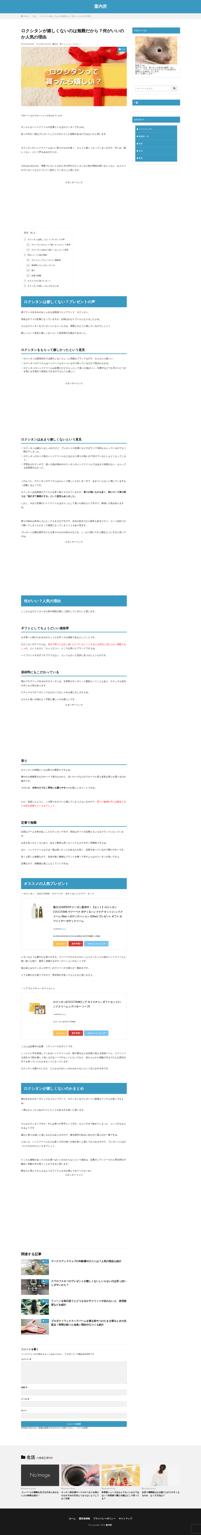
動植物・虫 (144, 136)
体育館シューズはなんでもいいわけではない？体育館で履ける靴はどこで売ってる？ (120, 1495)
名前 (24, 1387)
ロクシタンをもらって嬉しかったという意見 (48, 244)
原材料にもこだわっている (40, 265)
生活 (34, 16)
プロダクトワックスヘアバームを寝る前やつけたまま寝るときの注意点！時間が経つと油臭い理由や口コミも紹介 (88, 1322)
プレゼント (77, 44)
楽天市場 (76, 943)
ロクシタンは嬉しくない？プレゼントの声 (44, 239)
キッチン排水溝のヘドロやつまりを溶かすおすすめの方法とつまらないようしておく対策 (80, 1495)
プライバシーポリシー (104, 1518)
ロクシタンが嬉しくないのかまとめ (41, 286)
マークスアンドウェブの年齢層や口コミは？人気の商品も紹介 (86, 1261)
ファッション (67, 44)
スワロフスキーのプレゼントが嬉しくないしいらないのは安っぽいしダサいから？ (88, 1283)
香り (30, 270)
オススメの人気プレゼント (37, 281)
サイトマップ (125, 1518)
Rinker (63, 929)
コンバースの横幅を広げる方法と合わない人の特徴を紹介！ (40, 1494)
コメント (26, 1359)
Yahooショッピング (96, 943)
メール (25, 1399)
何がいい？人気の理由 (35, 255)
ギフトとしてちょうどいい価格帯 (43, 260)
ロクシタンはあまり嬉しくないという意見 (47, 250)
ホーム (72, 1518)
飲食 (141, 158)
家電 (141, 143)
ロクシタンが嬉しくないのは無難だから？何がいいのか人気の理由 (65, 16)
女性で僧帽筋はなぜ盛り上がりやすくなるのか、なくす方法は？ (161, 1494)
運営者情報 (84, 1518)
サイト (24, 1411)
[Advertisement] (74, 203)
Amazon (60, 943)
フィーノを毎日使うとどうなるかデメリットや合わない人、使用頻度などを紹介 (88, 1302)
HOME (26, 16)
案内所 (100, 6)
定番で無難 (33, 275)
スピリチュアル (145, 129)
